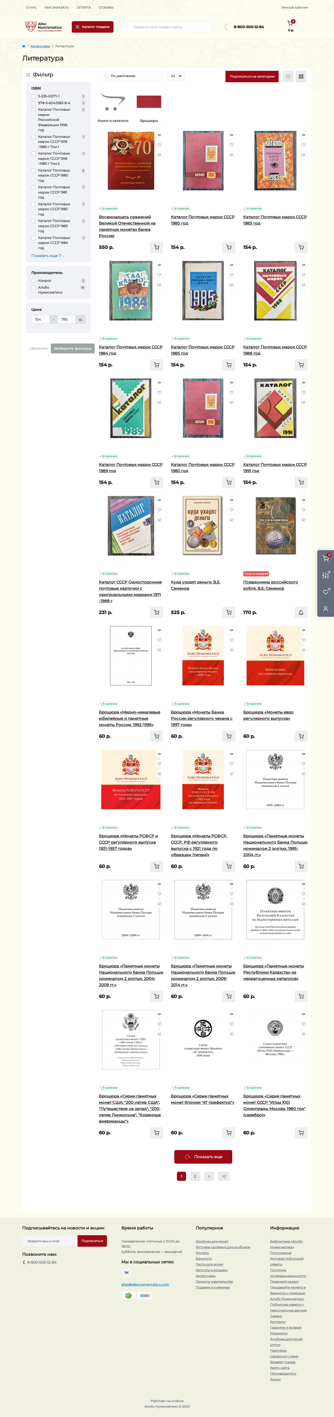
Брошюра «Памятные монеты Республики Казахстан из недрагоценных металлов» (273, 972)
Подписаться (92, 1241)
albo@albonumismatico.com (145, 1284)
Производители (283, 1373)
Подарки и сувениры (213, 1287)
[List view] (288, 76)
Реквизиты (279, 1333)
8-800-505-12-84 (249, 27)
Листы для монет (209, 1264)
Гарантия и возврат (286, 1327)
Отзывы (106, 7)
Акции (275, 1379)
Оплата (84, 7)
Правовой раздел (284, 1282)
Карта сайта (279, 1368)
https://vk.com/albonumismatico (126, 1272)
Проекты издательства (214, 1282)
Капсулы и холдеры (212, 1270)
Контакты (277, 1322)
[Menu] (93, 27)
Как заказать (57, 7)
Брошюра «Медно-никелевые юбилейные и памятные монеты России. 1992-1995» (129, 718)
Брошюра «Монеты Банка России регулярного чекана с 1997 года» (201, 718)
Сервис (276, 1316)
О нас (31, 7)
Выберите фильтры (73, 348)
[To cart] (156, 247)
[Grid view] (301, 76)
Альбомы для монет (212, 1241)
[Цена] (40, 319)
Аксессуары (40, 46)
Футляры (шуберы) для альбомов (223, 1247)
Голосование (280, 1253)
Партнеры (278, 1350)
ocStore (177, 1401)
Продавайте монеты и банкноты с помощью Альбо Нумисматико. (288, 1293)
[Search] (127, 27)
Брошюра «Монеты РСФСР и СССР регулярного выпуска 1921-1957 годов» (128, 842)
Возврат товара (282, 1362)
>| (223, 1176)
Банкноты (204, 1259)
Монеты (202, 1253)
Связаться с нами (284, 1356)
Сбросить (38, 348)
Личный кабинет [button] (294, 7)
